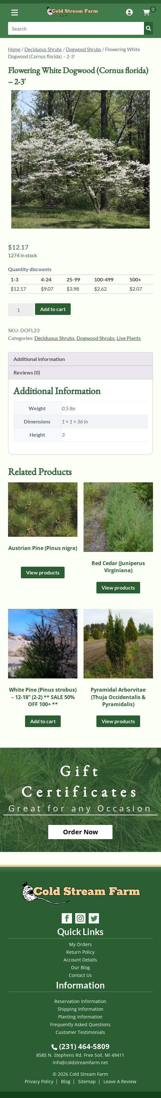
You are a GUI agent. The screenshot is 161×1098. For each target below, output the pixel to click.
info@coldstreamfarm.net (80, 1062)
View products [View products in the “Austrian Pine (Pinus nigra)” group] (42, 572)
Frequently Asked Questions (80, 1024)
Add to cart (53, 309)
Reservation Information (80, 1001)
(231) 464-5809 (80, 1046)
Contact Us (80, 975)
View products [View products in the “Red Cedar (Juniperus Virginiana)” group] (118, 587)
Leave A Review (119, 1081)
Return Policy (80, 952)
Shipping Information (80, 1009)
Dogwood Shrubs (83, 49)
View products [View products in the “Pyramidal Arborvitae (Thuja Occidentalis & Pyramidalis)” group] (118, 721)
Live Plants (129, 338)
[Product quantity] (21, 309)
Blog (65, 1081)
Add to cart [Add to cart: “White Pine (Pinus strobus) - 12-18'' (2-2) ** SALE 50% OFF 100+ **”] (43, 721)
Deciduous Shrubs (43, 49)
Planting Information (80, 1017)
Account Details (80, 960)
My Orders (80, 944)
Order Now (80, 832)
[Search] (80, 28)
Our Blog (80, 967)
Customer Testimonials (80, 1032)
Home (14, 49)
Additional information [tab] (39, 359)
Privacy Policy (39, 1081)
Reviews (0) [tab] (26, 372)
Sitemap (87, 1081)
